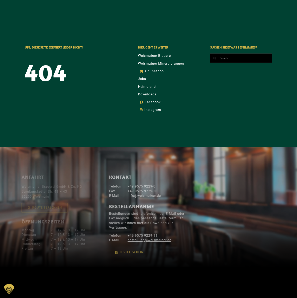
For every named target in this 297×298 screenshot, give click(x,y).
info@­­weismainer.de (141, 196)
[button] (9, 289)
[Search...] (241, 58)
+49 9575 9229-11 (140, 235)
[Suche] (245, 10)
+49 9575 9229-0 (139, 186)
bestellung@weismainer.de (147, 240)
